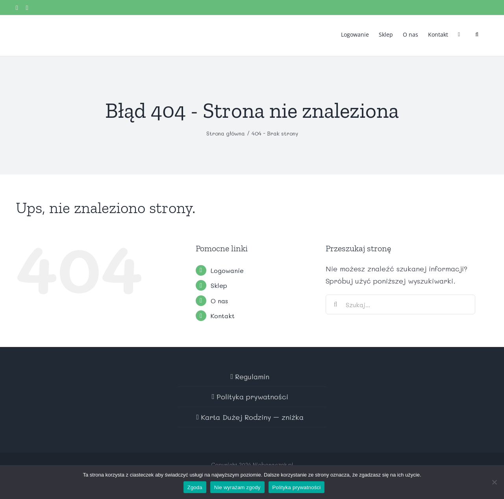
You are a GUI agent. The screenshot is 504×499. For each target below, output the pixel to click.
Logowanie (227, 270)
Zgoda (194, 487)
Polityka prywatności (252, 396)
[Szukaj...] (400, 304)
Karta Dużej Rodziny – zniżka (252, 417)
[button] (476, 33)
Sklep (219, 285)
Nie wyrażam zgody (237, 487)
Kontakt (223, 316)
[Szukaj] (335, 304)
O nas (219, 301)
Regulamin (252, 376)
